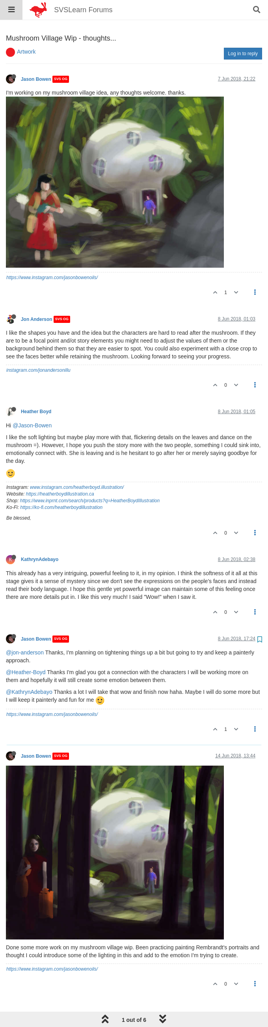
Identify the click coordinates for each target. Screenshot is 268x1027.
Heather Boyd (36, 391)
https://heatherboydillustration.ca (60, 474)
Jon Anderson (36, 299)
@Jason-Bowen (32, 405)
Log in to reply (243, 33)
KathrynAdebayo (39, 539)
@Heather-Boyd (26, 652)
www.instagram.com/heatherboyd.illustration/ (77, 467)
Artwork (26, 31)
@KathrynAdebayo (29, 672)
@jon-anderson (25, 632)
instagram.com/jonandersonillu (38, 350)
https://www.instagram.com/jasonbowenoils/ (52, 257)
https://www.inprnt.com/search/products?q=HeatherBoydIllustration (90, 480)
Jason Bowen (36, 59)
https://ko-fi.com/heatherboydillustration (61, 487)
